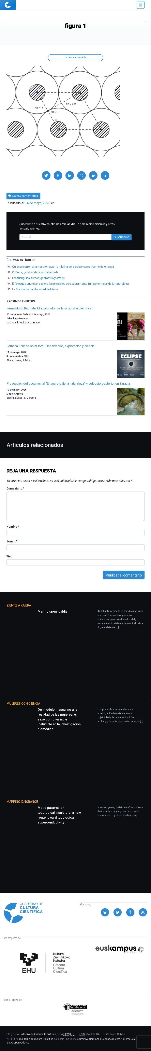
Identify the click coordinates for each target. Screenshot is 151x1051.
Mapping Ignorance (22, 802)
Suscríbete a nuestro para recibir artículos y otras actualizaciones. (67, 226)
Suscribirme (121, 237)
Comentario (15, 488)
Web (9, 556)
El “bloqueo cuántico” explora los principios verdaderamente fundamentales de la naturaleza (70, 283)
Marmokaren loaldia (52, 611)
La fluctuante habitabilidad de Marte (35, 289)
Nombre (12, 526)
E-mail (11, 541)
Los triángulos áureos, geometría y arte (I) (38, 278)
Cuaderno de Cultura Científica (36, 1039)
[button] (46, 175)
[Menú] (141, 5)
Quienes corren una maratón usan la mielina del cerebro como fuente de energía (63, 266)
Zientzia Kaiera (18, 605)
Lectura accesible (75, 57)
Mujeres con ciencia (23, 703)
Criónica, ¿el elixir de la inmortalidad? (35, 272)
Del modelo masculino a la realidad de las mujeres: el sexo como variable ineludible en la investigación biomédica (59, 719)
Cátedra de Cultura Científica (37, 1034)
